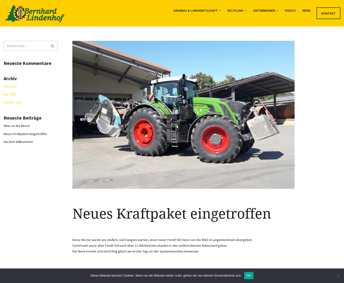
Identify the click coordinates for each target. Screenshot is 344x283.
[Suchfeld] (25, 46)
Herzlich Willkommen (18, 142)
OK (249, 275)
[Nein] (338, 275)
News (306, 10)
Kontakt (328, 13)
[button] (220, 10)
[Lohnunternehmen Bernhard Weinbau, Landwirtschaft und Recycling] (34, 13)
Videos (290, 10)
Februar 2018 (13, 102)
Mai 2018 (10, 94)
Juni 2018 (10, 86)
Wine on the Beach (17, 126)
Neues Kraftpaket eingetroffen (25, 134)
